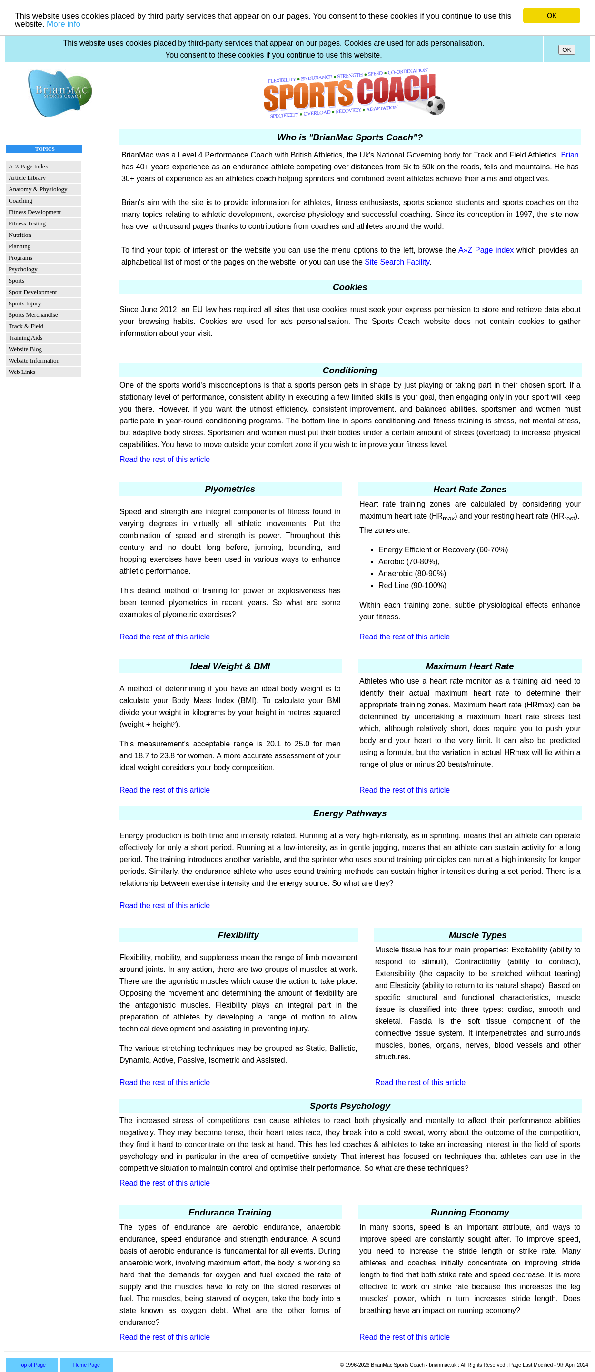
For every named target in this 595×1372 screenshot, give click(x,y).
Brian (569, 155)
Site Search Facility (397, 262)
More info (63, 23)
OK (551, 15)
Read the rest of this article (164, 459)
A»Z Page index (486, 250)
